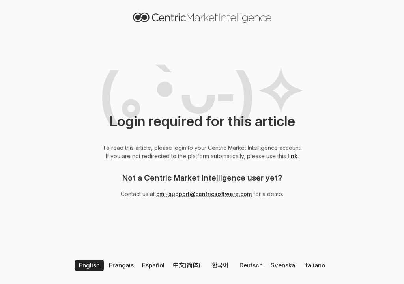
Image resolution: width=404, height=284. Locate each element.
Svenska (283, 265)
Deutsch (251, 265)
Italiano (314, 265)
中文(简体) (186, 265)
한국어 (220, 265)
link (292, 156)
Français (121, 265)
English (89, 265)
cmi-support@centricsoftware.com (204, 194)
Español (153, 265)
